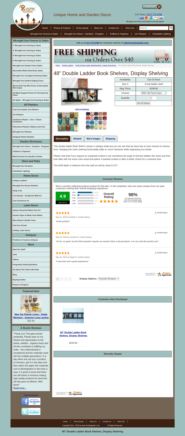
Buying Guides (19, 280)
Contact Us (113, 28)
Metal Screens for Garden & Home (27, 156)
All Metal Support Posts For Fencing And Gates (30, 94)
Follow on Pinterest (31, 395)
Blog (15, 275)
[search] (153, 28)
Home (45, 28)
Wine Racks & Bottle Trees (24, 220)
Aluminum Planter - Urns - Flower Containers (27, 121)
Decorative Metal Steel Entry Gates (28, 71)
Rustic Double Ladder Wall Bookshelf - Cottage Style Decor (96, 65)
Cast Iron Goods (20, 225)
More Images (93, 138)
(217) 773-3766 (154, 14)
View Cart (129, 28)
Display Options (88, 279)
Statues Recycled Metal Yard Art (27, 210)
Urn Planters (140, 34)
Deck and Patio (31, 161)
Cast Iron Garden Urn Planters (26, 110)
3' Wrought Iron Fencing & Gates (27, 45)
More (31, 244)
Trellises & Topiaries (119, 34)
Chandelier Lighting (161, 34)
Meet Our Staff (19, 249)
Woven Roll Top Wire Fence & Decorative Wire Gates (30, 87)
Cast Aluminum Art (21, 201)
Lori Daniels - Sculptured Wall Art (27, 196)
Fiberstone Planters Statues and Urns (29, 127)
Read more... (19, 388)
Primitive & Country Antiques (25, 240)
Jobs (15, 254)
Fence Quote (82, 28)
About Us (98, 28)
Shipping (110, 138)
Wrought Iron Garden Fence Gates (27, 66)
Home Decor (31, 175)
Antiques (31, 235)
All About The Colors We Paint (26, 270)
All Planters (31, 104)
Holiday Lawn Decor (21, 230)
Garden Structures (31, 141)
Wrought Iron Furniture (23, 166)
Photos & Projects (62, 28)
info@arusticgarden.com (136, 43)
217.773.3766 (92, 43)
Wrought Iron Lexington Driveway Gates (30, 76)
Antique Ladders (20, 180)
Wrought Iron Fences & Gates (44, 34)
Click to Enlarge (82, 93)
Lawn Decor (31, 205)
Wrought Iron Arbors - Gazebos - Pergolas (84, 34)
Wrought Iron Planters (22, 132)
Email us (104, 425)
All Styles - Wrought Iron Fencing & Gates (31, 100)
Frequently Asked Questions (25, 265)
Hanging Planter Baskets (23, 137)
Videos (16, 259)
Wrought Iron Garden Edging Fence (28, 81)
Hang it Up (17, 191)
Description (62, 138)
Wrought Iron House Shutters (25, 186)
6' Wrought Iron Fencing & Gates (27, 61)
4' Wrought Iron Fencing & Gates (27, 50)
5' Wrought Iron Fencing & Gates (27, 55)
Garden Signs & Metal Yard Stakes (27, 215)
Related (77, 138)
